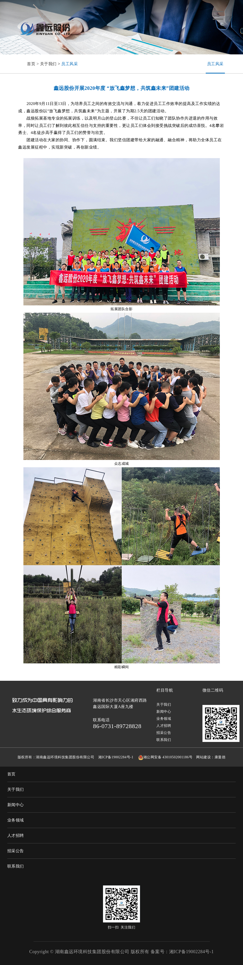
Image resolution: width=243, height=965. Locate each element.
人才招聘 (163, 726)
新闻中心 (163, 711)
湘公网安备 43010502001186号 (167, 757)
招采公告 (163, 733)
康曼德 (220, 757)
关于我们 (48, 64)
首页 (11, 774)
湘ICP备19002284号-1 (115, 757)
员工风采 (69, 64)
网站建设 (203, 757)
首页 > (33, 64)
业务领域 (163, 719)
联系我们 (163, 740)
